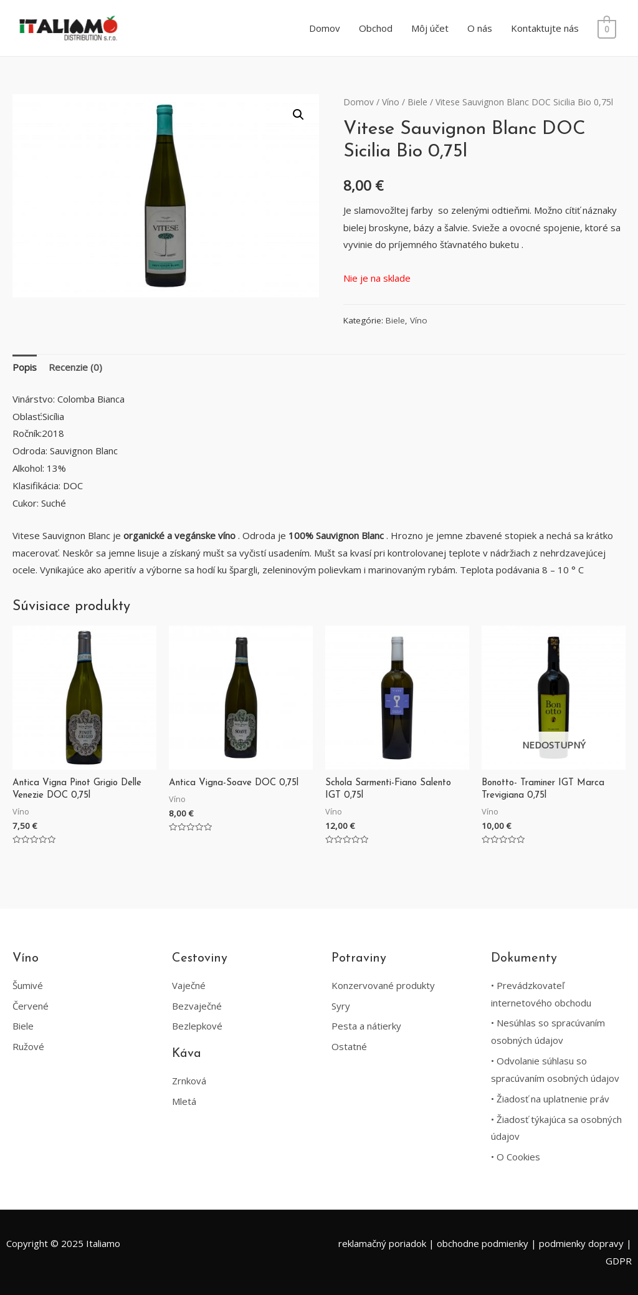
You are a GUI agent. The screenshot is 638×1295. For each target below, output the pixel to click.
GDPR (619, 1260)
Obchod (377, 28)
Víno (390, 102)
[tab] (24, 368)
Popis (24, 367)
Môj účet (431, 28)
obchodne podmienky (482, 1243)
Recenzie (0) (75, 367)
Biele (417, 102)
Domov (326, 28)
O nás (481, 28)
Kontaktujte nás (547, 28)
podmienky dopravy (581, 1243)
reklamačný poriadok (382, 1243)
